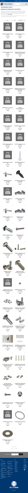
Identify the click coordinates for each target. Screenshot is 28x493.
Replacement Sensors (3, 476)
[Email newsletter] (15, 454)
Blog (15, 468)
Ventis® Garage (10, 14)
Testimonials (16, 467)
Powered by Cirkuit (14, 490)
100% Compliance (3, 461)
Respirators (9, 476)
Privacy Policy (16, 471)
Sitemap (16, 470)
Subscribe (20, 454)
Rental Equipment (10, 474)
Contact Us (16, 469)
